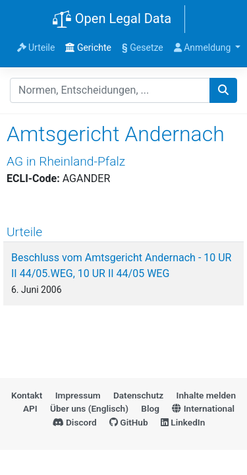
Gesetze (142, 47)
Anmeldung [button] (203, 47)
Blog (150, 408)
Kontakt (26, 395)
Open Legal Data (111, 20)
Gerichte (88, 47)
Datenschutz (138, 395)
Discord (75, 422)
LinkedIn (183, 422)
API (30, 408)
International (203, 408)
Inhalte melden (206, 395)
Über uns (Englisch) (89, 408)
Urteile (36, 47)
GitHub (128, 422)
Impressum (78, 395)
